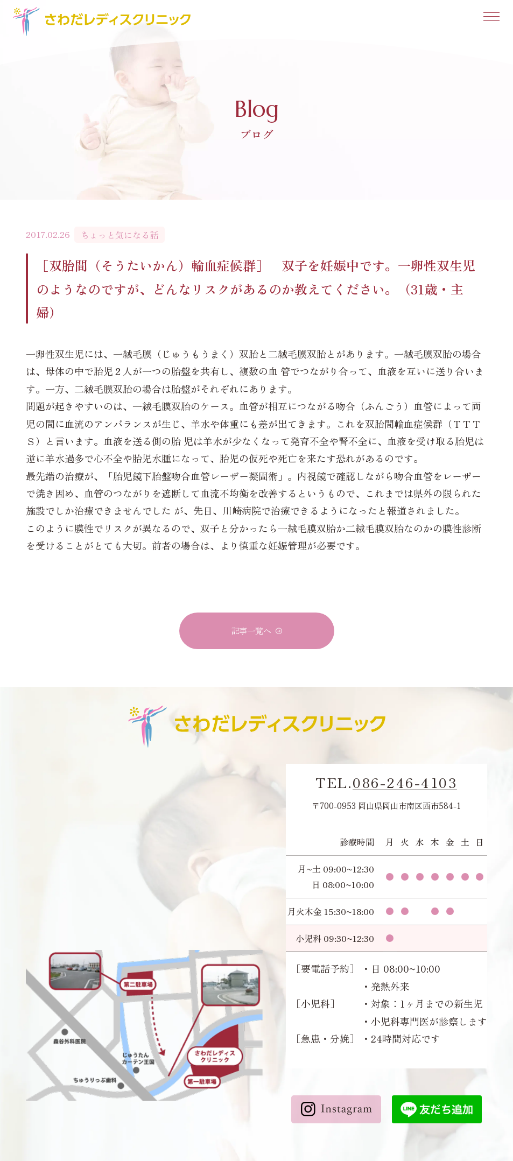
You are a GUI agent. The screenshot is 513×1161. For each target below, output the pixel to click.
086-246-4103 (405, 783)
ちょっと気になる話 (119, 234)
